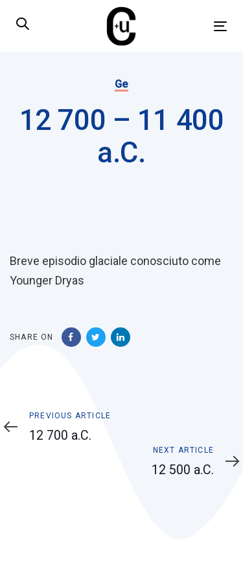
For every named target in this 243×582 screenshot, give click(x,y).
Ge (121, 84)
